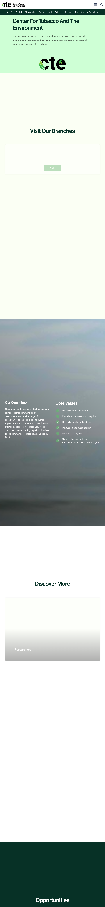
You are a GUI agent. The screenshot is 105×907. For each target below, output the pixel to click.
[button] (95, 5)
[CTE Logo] (13, 5)
